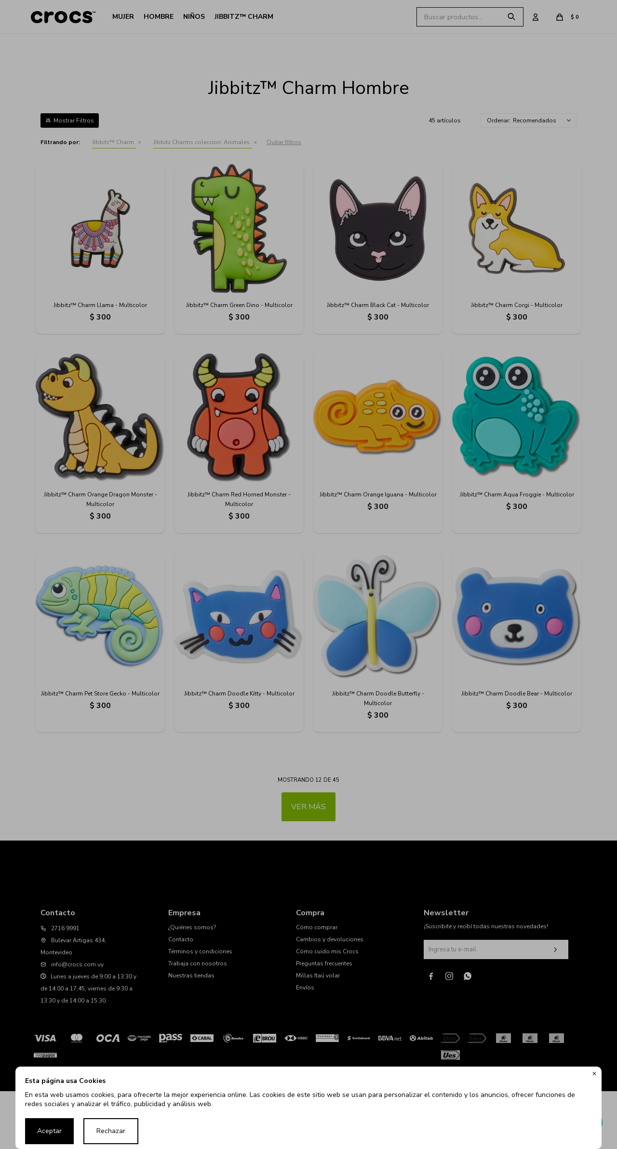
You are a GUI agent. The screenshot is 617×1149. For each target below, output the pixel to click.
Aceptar (49, 1131)
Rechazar (110, 1131)
